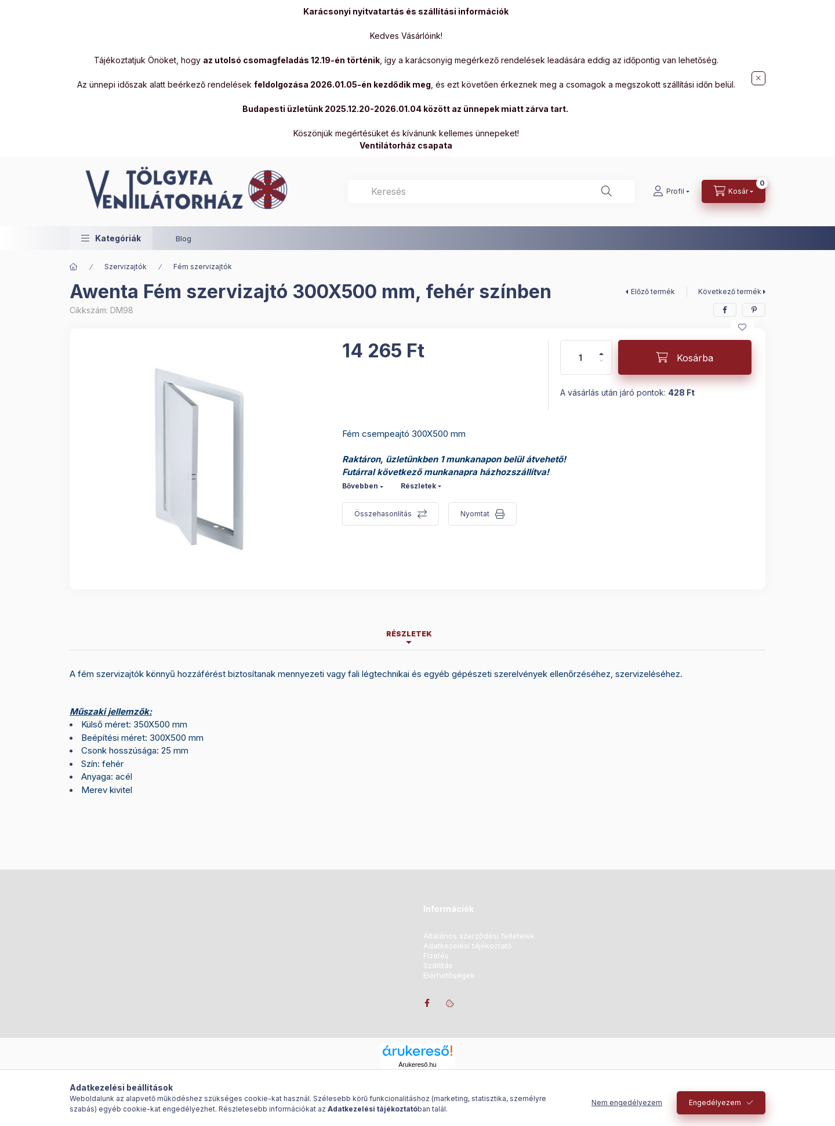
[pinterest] (753, 310)
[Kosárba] (685, 357)
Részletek (418, 485)
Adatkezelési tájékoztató (467, 946)
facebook (426, 1003)
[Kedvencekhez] (742, 327)
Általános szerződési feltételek (479, 936)
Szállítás (438, 965)
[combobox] (491, 191)
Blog (183, 238)
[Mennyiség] (580, 357)
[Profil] (671, 191)
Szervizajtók (125, 266)
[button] (111, 238)
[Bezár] (758, 78)
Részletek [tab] (409, 633)
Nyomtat (474, 513)
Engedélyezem (715, 1102)
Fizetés (436, 955)
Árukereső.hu (417, 1064)
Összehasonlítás (383, 513)
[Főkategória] (74, 267)
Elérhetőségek (449, 975)
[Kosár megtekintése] (733, 191)
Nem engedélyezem (626, 1102)
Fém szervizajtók (202, 266)
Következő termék (729, 291)
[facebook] (724, 310)
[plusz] (601, 349)
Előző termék (653, 291)
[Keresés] (606, 191)
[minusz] (601, 365)
